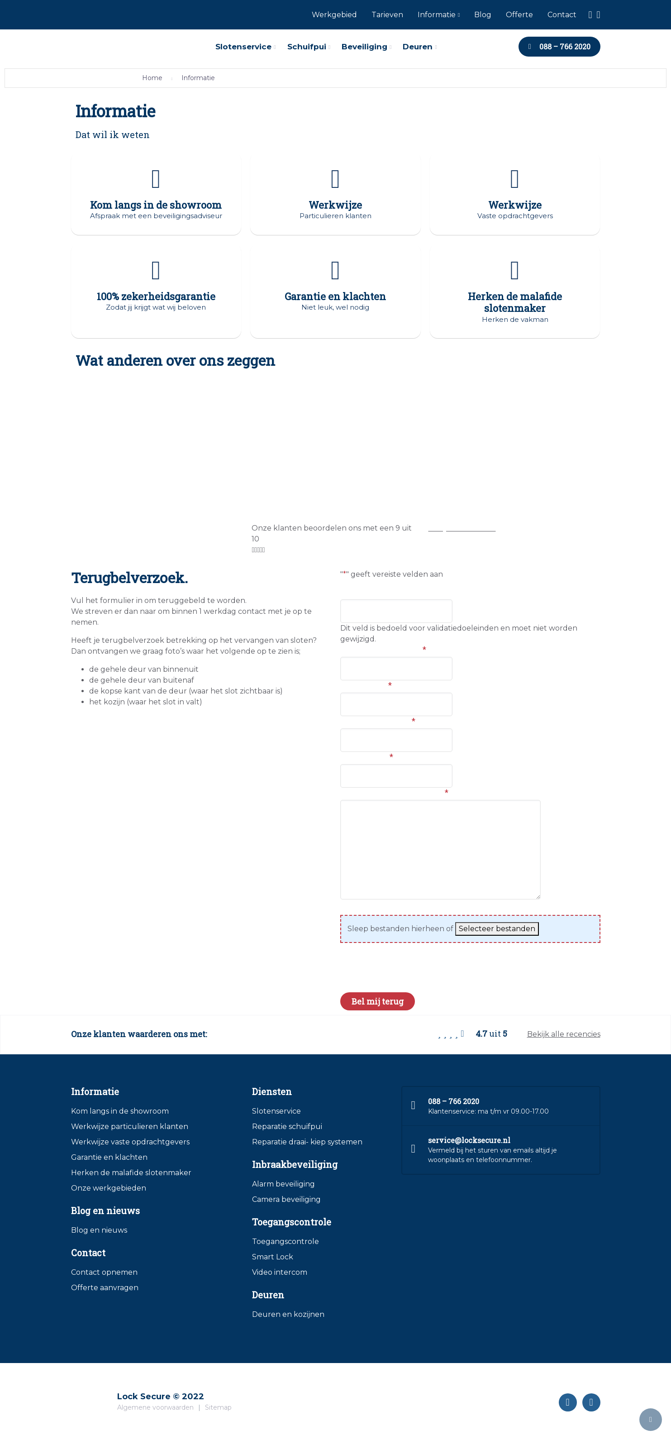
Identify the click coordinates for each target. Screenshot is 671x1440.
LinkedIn (359, 593)
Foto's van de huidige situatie (399, 908)
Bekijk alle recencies (563, 1035)
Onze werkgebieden (108, 1189)
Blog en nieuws (99, 1231)
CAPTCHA (360, 978)
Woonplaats (366, 686)
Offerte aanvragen (104, 1289)
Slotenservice (276, 1112)
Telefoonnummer (377, 722)
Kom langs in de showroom (120, 1112)
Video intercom (279, 1273)
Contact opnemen (104, 1273)
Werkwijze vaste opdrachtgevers (130, 1143)
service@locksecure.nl (469, 1141)
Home (152, 78)
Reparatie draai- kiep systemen (307, 1143)
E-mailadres (366, 758)
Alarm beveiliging (283, 1185)
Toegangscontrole (285, 1243)
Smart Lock (272, 1258)
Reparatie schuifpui (287, 1128)
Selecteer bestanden (497, 930)
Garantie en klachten (109, 1158)
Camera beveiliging (286, 1200)
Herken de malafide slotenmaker (131, 1174)
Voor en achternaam (383, 650)
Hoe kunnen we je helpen (394, 793)
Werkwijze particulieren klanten (129, 1128)
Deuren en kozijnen (288, 1315)
